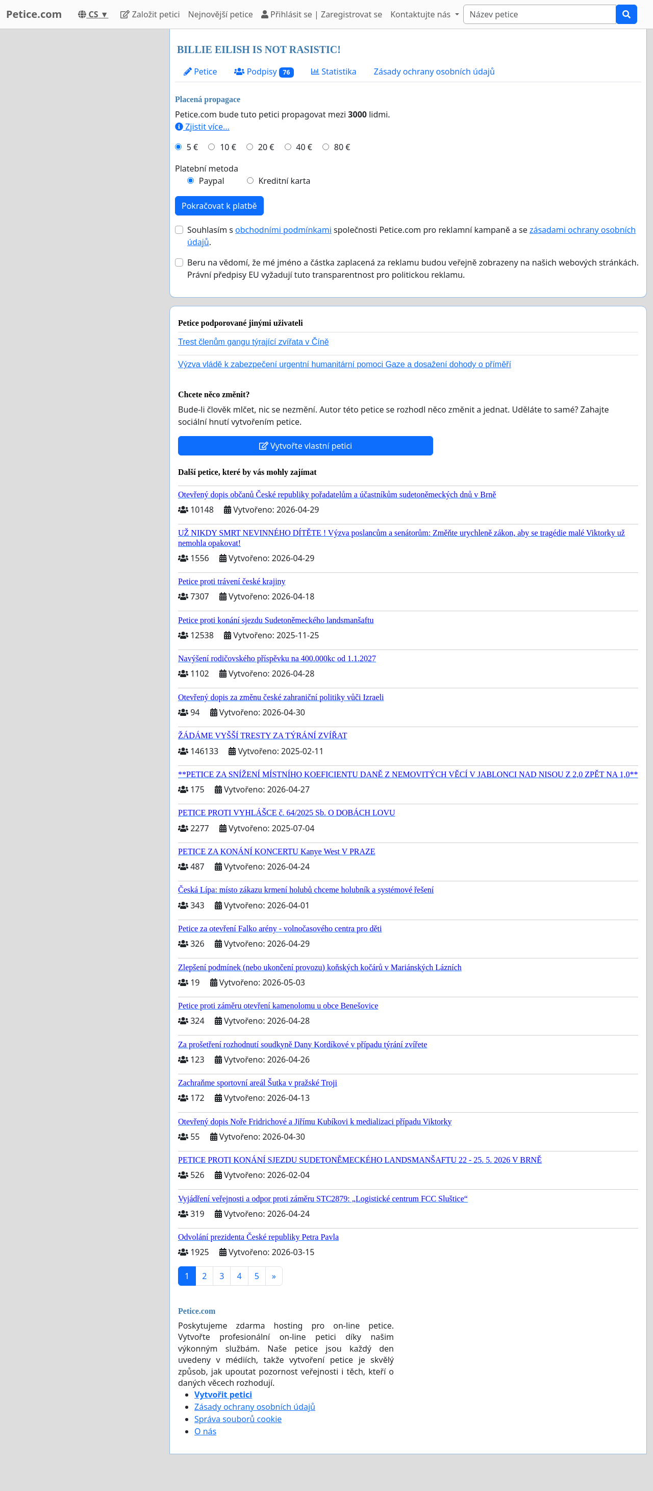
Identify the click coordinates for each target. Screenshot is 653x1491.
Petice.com (34, 14)
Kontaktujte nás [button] (421, 14)
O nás (205, 1431)
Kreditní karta (284, 180)
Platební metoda (206, 168)
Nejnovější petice (220, 14)
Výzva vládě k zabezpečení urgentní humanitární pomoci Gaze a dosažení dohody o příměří (344, 364)
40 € (304, 147)
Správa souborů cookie (238, 1419)
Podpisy (264, 72)
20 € (266, 147)
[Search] (539, 14)
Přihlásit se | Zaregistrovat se (321, 14)
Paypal (211, 180)
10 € (228, 147)
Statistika (334, 71)
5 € (192, 147)
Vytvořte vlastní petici (306, 445)
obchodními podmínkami (283, 229)
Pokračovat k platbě (219, 205)
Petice (200, 71)
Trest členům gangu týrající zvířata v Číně (253, 342)
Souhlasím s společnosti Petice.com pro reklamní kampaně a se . (411, 236)
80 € (342, 147)
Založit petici (150, 14)
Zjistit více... (202, 126)
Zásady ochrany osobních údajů (434, 71)
